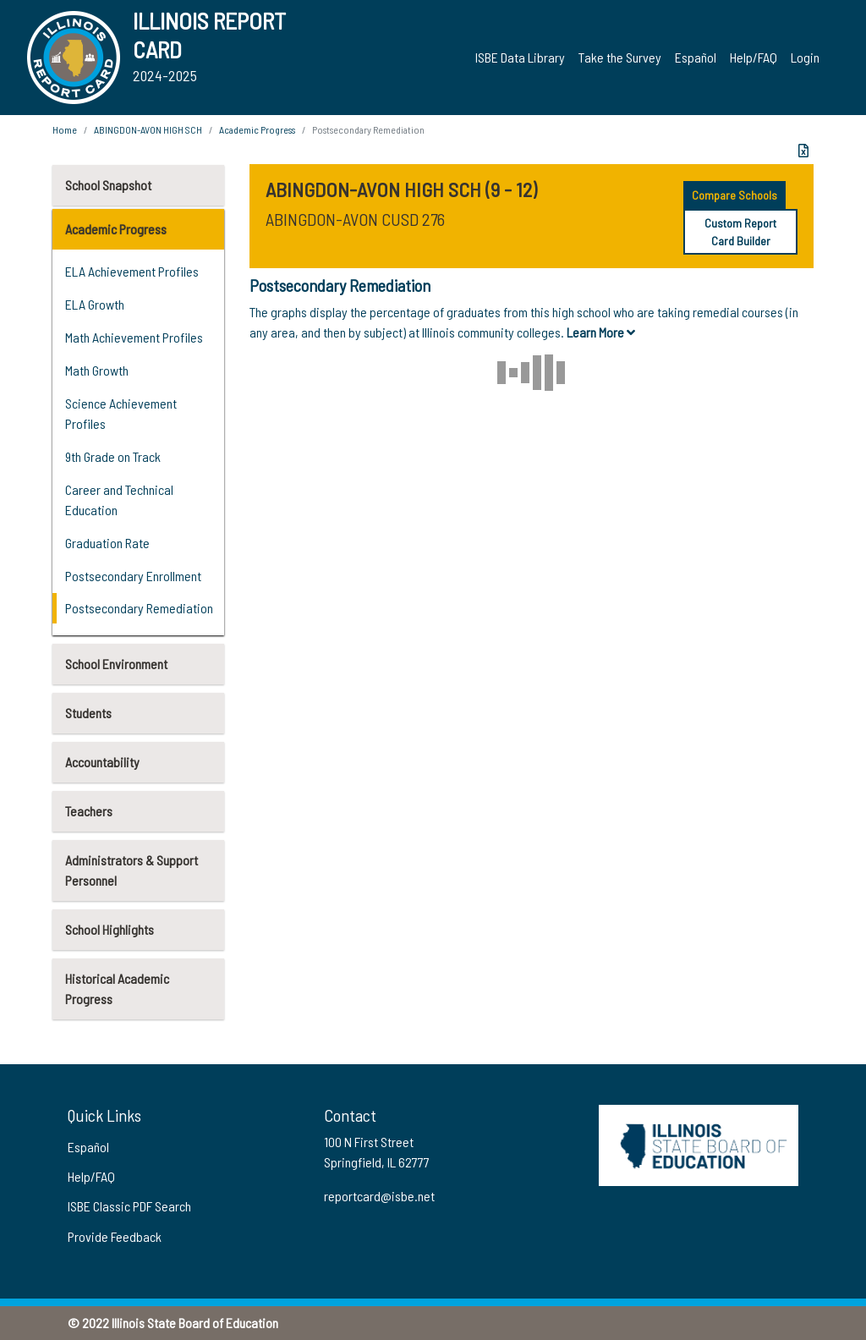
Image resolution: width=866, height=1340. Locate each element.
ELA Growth (94, 304)
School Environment (116, 664)
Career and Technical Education (119, 499)
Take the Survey (619, 57)
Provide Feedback (115, 1236)
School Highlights (109, 929)
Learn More (601, 332)
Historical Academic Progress (117, 988)
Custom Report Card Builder (740, 232)
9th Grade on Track (113, 456)
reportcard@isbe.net (379, 1196)
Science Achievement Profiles (121, 413)
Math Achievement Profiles (134, 337)
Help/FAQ (753, 57)
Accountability (102, 762)
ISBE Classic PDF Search (129, 1206)
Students (88, 713)
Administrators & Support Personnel (131, 870)
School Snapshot (108, 185)
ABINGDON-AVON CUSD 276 (355, 219)
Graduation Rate (107, 543)
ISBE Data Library (520, 57)
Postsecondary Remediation (139, 608)
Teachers (88, 811)
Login (805, 57)
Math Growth (97, 370)
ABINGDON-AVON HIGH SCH (148, 129)
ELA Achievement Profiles (132, 271)
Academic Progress (116, 229)
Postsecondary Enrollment (133, 576)
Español (695, 57)
